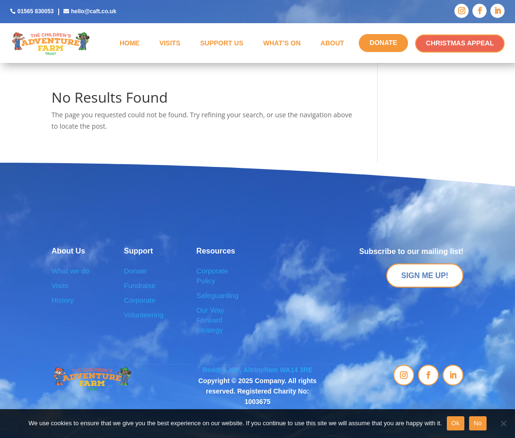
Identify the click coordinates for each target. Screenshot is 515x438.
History (63, 300)
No (478, 423)
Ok (456, 423)
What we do (70, 271)
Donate (135, 271)
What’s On (282, 43)
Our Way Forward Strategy (210, 320)
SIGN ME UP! (425, 276)
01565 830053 (36, 11)
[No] (503, 423)
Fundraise (140, 285)
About (332, 43)
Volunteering (143, 315)
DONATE (383, 42)
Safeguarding (217, 295)
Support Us (221, 43)
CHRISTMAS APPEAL (460, 43)
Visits (170, 43)
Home (130, 43)
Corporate (140, 300)
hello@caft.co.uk (93, 11)
